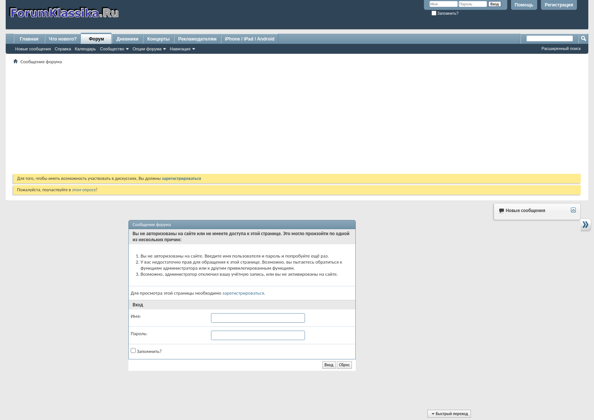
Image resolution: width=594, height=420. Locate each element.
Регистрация (559, 5)
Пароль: (139, 333)
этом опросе (84, 189)
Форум (96, 39)
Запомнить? (445, 13)
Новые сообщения (33, 49)
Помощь (524, 5)
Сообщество (112, 49)
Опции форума (147, 49)
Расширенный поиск (561, 48)
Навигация (180, 49)
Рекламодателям (197, 39)
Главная (29, 39)
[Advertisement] (240, 119)
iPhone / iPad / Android (250, 39)
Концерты (158, 39)
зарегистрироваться (243, 293)
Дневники (128, 39)
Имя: (136, 316)
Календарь (85, 49)
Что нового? (63, 39)
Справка (63, 49)
